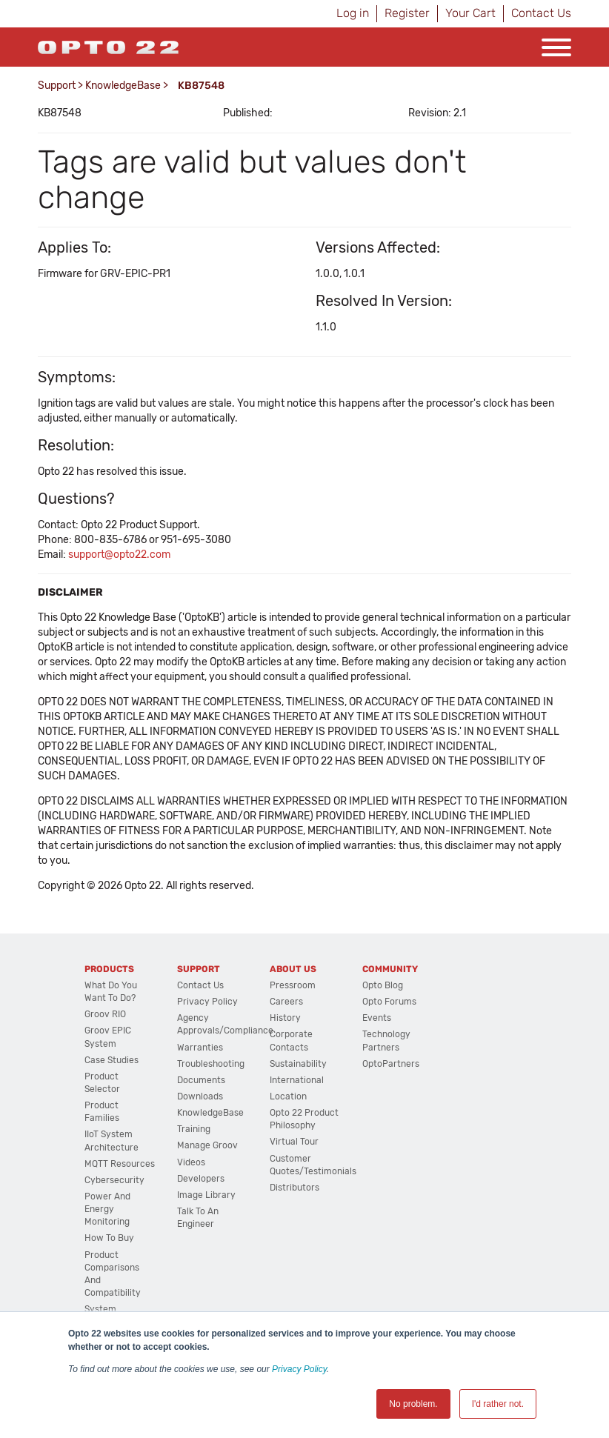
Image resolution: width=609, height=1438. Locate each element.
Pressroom (293, 985)
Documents (201, 1080)
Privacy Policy (299, 1369)
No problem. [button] (413, 1404)
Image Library (206, 1195)
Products (109, 969)
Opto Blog (382, 985)
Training (193, 1129)
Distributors (294, 1187)
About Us (293, 969)
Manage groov (207, 1145)
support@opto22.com (119, 554)
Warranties (200, 1047)
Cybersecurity (114, 1180)
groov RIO (105, 1014)
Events (376, 1018)
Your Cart (470, 13)
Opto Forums (389, 1001)
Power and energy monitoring (107, 1209)
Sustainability (298, 1064)
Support (57, 85)
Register (407, 13)
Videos (191, 1162)
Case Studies (111, 1060)
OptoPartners (390, 1064)
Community (390, 969)
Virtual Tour (294, 1141)
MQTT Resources (119, 1164)
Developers (200, 1179)
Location (288, 1096)
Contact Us (541, 13)
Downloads (200, 1096)
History (285, 1018)
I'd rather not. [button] (498, 1404)
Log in (352, 13)
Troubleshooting (210, 1064)
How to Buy (109, 1238)
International (297, 1080)
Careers (286, 1001)
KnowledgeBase (123, 85)
